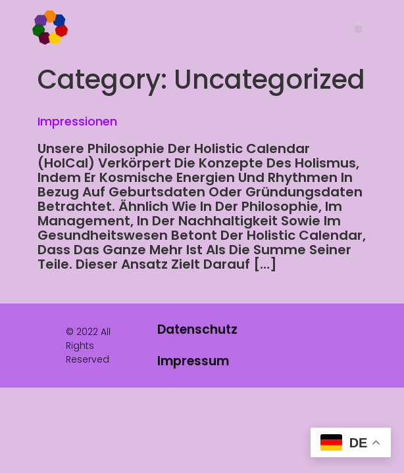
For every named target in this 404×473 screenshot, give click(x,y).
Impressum (193, 361)
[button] (358, 29)
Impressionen (77, 121)
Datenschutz (197, 329)
